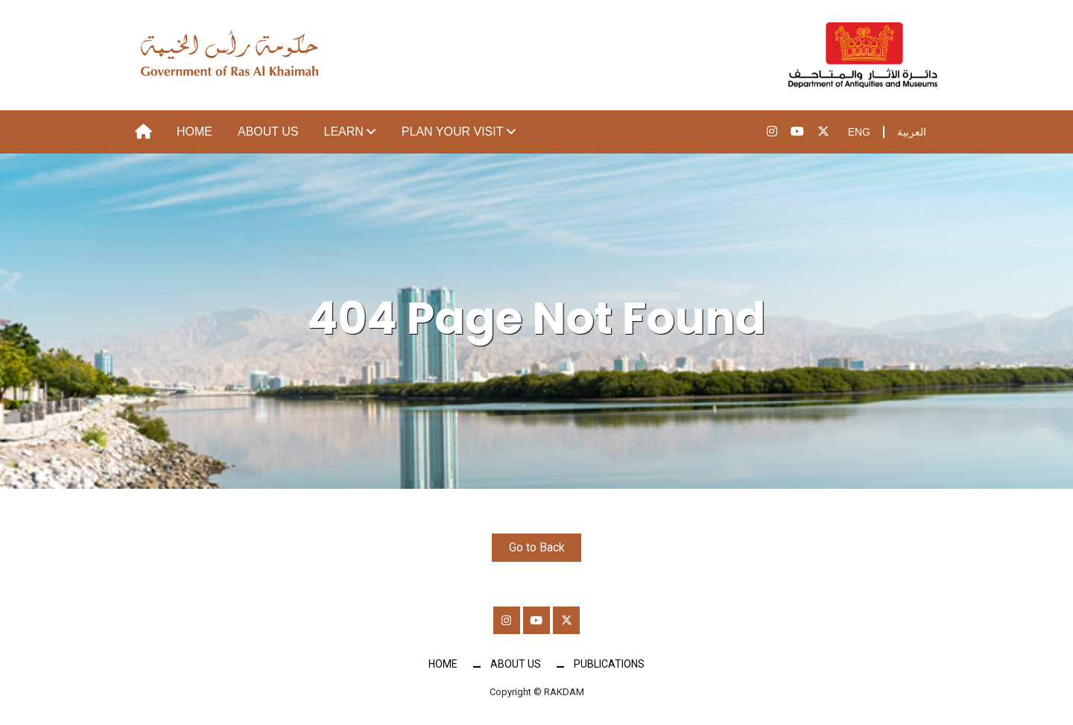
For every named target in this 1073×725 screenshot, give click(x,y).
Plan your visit (453, 131)
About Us (268, 131)
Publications (609, 666)
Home (194, 131)
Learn (344, 131)
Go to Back (537, 547)
